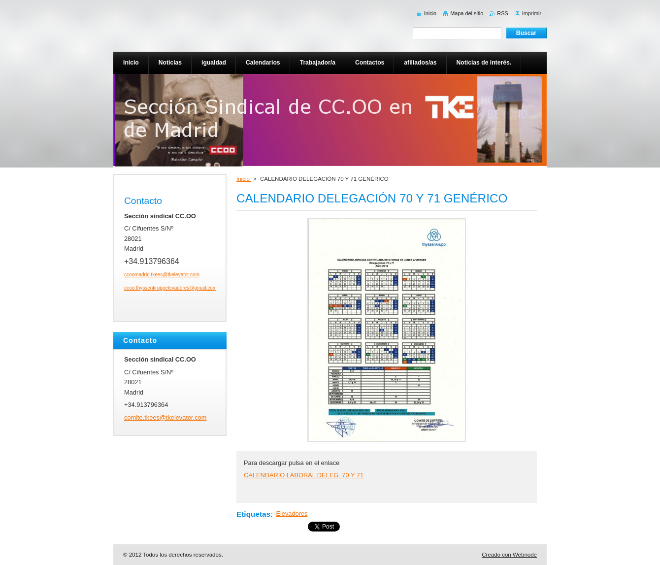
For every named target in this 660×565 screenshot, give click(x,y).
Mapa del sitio (466, 13)
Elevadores (291, 513)
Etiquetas (253, 514)
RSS (502, 13)
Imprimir (531, 13)
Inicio (243, 179)
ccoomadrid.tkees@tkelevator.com (161, 274)
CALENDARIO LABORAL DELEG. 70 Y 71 (303, 475)
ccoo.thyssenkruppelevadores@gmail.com (170, 288)
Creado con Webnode (509, 555)
